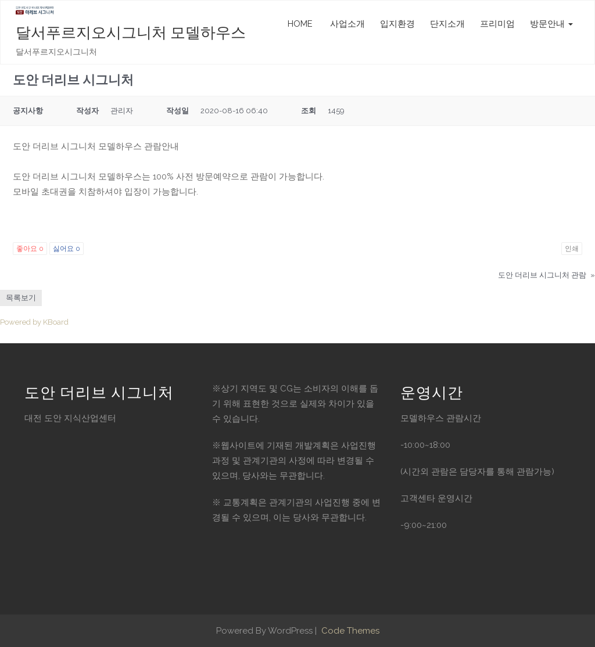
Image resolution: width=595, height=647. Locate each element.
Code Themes (349, 631)
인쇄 (572, 249)
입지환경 (397, 24)
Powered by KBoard (34, 322)
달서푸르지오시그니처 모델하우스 (131, 33)
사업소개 (346, 24)
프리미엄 (497, 24)
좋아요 (30, 249)
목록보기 (21, 297)
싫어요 (66, 249)
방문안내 (551, 24)
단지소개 (447, 24)
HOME (300, 24)
